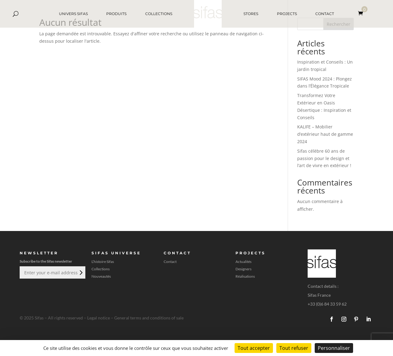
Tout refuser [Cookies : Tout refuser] (293, 348)
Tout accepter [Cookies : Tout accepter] (254, 348)
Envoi (80, 272)
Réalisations (245, 276)
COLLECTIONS (158, 13)
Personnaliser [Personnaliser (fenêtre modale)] (334, 348)
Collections (100, 269)
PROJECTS (287, 13)
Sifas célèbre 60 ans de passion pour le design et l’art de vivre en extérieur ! (324, 158)
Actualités (243, 262)
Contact (170, 262)
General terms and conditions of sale (149, 317)
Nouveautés (101, 276)
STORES (250, 13)
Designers (243, 269)
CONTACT (324, 13)
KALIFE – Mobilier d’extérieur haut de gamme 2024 (325, 134)
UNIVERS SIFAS (73, 13)
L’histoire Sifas (102, 262)
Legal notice (98, 317)
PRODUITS (116, 13)
